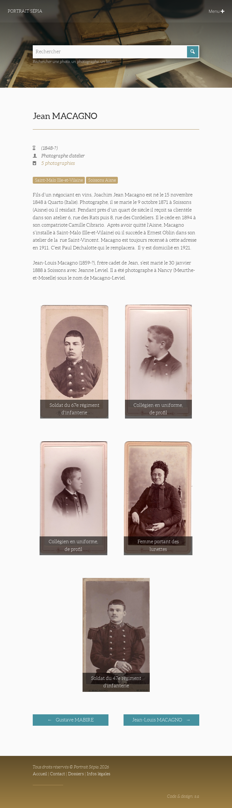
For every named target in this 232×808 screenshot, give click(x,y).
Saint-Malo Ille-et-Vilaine (59, 180)
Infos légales (98, 774)
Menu (216, 11)
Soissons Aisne (102, 180)
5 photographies (58, 163)
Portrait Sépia (25, 11)
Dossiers (76, 774)
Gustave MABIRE (74, 720)
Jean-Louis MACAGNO (157, 720)
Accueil (40, 774)
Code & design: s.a (183, 796)
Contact (57, 774)
